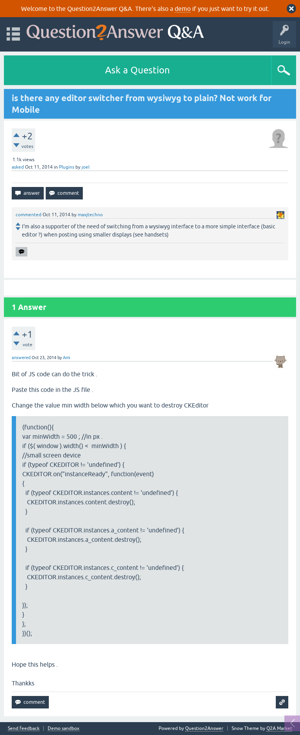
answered (21, 357)
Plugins (66, 167)
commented (28, 214)
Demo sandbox (63, 728)
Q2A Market (279, 728)
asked (18, 167)
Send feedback (23, 728)
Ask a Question (137, 70)
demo (183, 8)
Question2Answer (204, 728)
